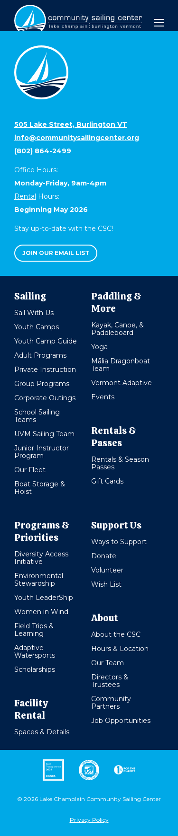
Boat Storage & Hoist (39, 488)
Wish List (106, 584)
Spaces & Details (41, 732)
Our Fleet (30, 470)
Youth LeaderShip (43, 597)
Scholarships (34, 669)
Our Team (107, 663)
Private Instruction (45, 369)
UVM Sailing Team (44, 434)
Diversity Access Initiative (41, 558)
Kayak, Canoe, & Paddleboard (117, 329)
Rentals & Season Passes (120, 463)
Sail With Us (34, 312)
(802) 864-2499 (42, 151)
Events (102, 397)
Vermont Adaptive (121, 382)
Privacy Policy (89, 819)
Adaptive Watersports (34, 651)
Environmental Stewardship (38, 580)
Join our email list (55, 252)
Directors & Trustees (109, 681)
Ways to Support (119, 541)
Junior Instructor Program (41, 452)
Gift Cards (107, 481)
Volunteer (107, 570)
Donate (103, 556)
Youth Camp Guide (45, 341)
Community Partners (111, 703)
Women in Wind (41, 611)
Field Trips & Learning (34, 630)
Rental (25, 196)
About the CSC (116, 634)
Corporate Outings (44, 398)
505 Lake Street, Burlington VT (70, 124)
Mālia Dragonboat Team (120, 365)
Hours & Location (120, 648)
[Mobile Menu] (159, 22)
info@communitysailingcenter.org (76, 137)
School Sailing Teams (37, 416)
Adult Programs (40, 355)
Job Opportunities (120, 720)
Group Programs (41, 383)
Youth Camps (36, 327)
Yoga (99, 347)
